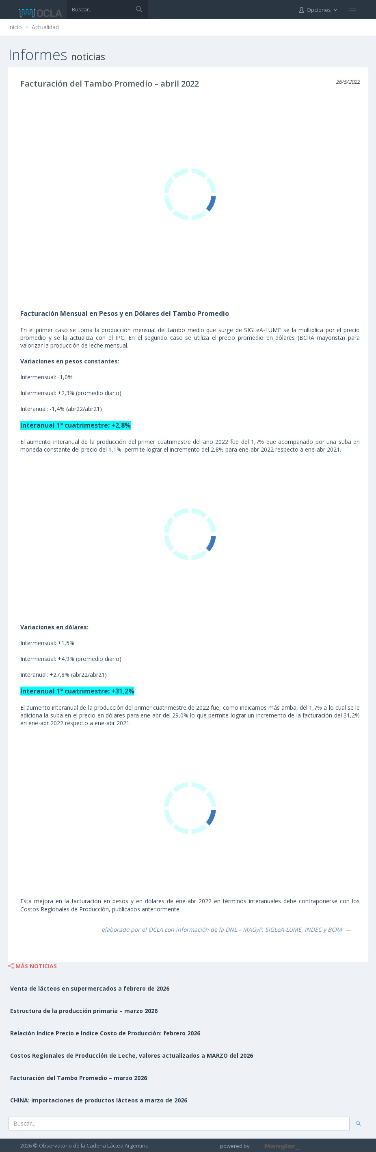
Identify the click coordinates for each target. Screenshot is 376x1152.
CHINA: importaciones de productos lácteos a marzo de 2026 (98, 1100)
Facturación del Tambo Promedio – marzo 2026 (78, 1078)
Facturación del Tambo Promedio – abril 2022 (109, 83)
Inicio (15, 27)
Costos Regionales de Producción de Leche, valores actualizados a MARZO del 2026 (131, 1055)
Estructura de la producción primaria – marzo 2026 (84, 1011)
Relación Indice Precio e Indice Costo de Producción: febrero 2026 (105, 1033)
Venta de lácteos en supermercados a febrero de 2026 (89, 988)
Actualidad (45, 27)
